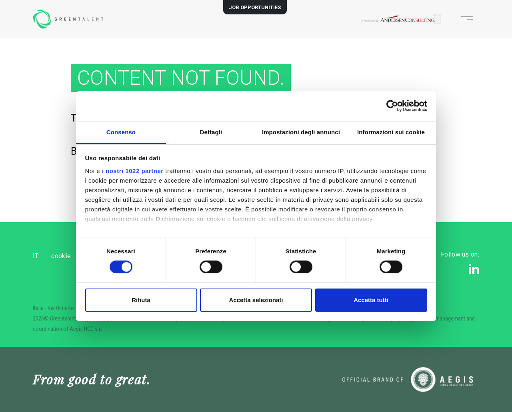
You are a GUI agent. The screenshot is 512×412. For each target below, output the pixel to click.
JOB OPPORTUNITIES (255, 7)
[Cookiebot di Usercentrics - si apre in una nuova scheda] (392, 106)
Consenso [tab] (121, 131)
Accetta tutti (371, 300)
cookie (74, 256)
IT (36, 256)
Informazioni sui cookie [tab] (391, 131)
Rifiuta (141, 300)
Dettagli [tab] (211, 131)
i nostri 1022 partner (133, 170)
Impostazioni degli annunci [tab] (301, 131)
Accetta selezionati (256, 300)
